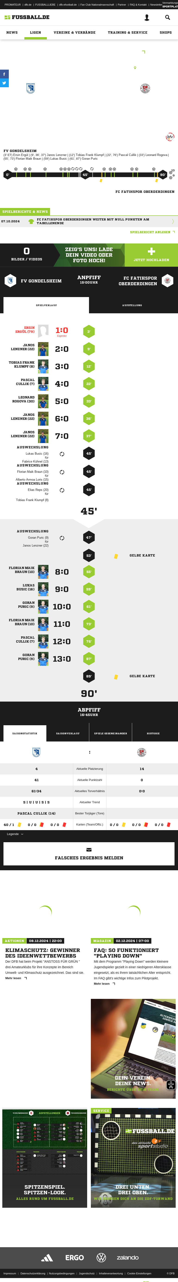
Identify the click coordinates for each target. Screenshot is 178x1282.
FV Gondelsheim (30, 105)
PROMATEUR (13, 4)
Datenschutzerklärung (32, 1266)
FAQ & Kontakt (138, 4)
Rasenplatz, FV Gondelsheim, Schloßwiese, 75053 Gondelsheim (89, 68)
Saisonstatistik (24, 733)
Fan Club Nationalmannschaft (97, 4)
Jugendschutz (87, 1266)
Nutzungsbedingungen (61, 1266)
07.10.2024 (10, 221)
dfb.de (28, 4)
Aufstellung (132, 305)
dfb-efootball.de (68, 4)
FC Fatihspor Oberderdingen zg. (145, 108)
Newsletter (156, 4)
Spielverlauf (46, 305)
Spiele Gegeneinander (110, 733)
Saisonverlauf (67, 733)
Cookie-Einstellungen (139, 1266)
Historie (153, 733)
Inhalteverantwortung (111, 1266)
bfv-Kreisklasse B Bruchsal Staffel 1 (89, 52)
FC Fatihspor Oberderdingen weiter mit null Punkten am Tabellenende (93, 221)
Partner (122, 4)
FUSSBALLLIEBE (45, 4)
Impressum (9, 1266)
